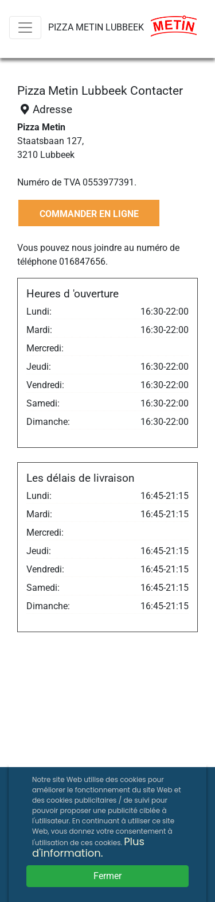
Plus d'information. (88, 847)
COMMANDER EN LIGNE (89, 213)
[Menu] (25, 27)
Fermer (107, 875)
